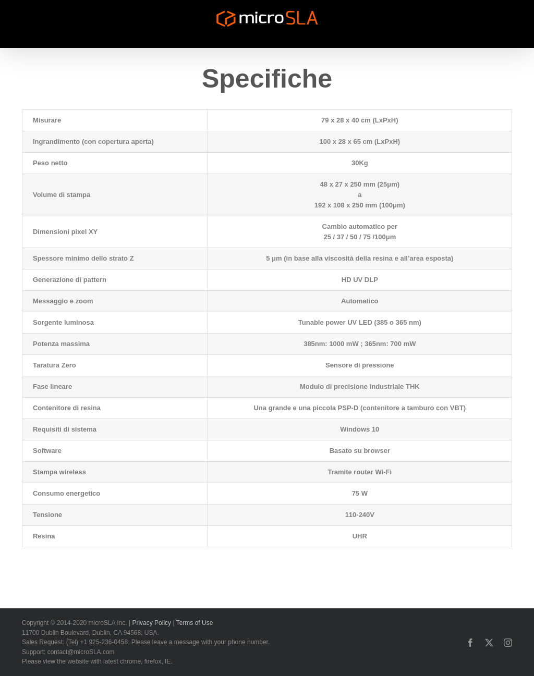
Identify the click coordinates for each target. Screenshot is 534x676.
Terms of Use (194, 622)
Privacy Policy (151, 622)
